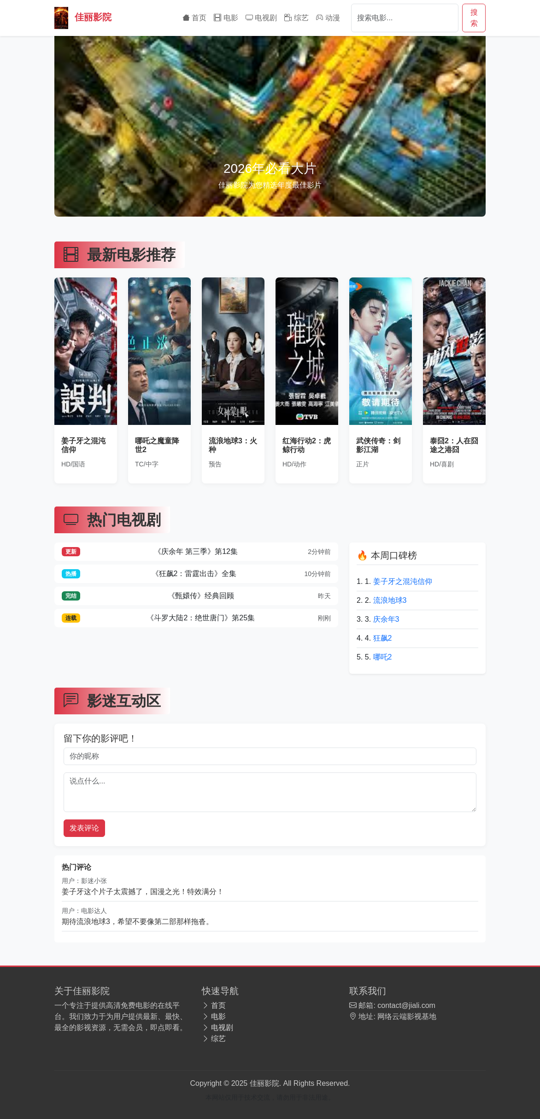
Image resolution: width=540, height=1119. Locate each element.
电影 (226, 18)
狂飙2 (382, 638)
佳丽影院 (83, 18)
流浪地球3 (390, 600)
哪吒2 (382, 657)
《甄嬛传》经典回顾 (196, 596)
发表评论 (84, 828)
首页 (194, 18)
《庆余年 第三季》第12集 (196, 552)
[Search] (404, 18)
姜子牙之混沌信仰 (402, 581)
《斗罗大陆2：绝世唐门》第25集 (196, 618)
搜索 (474, 17)
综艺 (296, 18)
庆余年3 (386, 619)
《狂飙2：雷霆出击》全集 (196, 574)
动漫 (328, 18)
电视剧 (261, 18)
